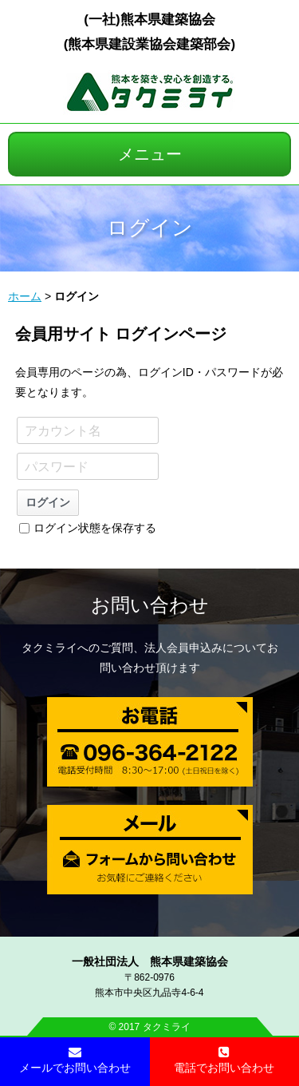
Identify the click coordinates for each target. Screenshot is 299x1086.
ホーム (24, 296)
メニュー (150, 154)
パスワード (57, 467)
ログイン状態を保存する (87, 527)
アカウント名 (63, 431)
